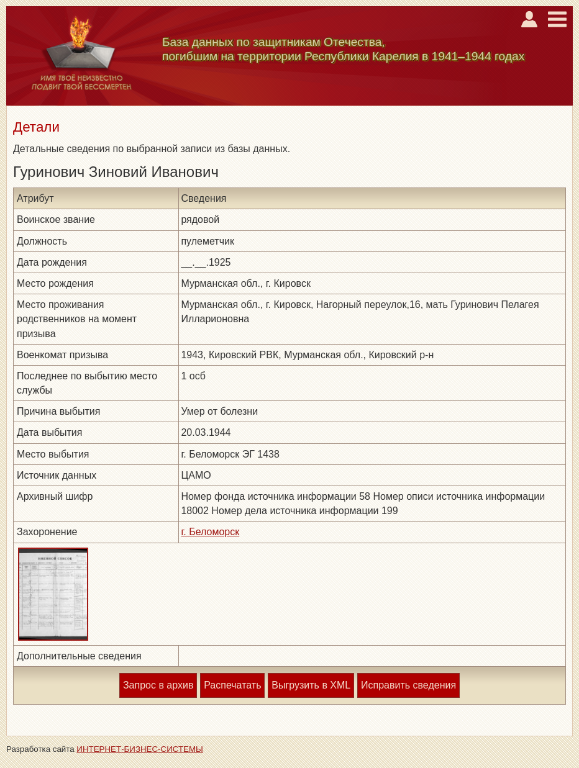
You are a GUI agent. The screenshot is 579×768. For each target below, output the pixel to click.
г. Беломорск (210, 531)
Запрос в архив (158, 685)
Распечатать (232, 685)
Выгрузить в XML (310, 685)
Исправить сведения (408, 685)
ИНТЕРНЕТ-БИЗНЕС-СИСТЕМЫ (139, 749)
